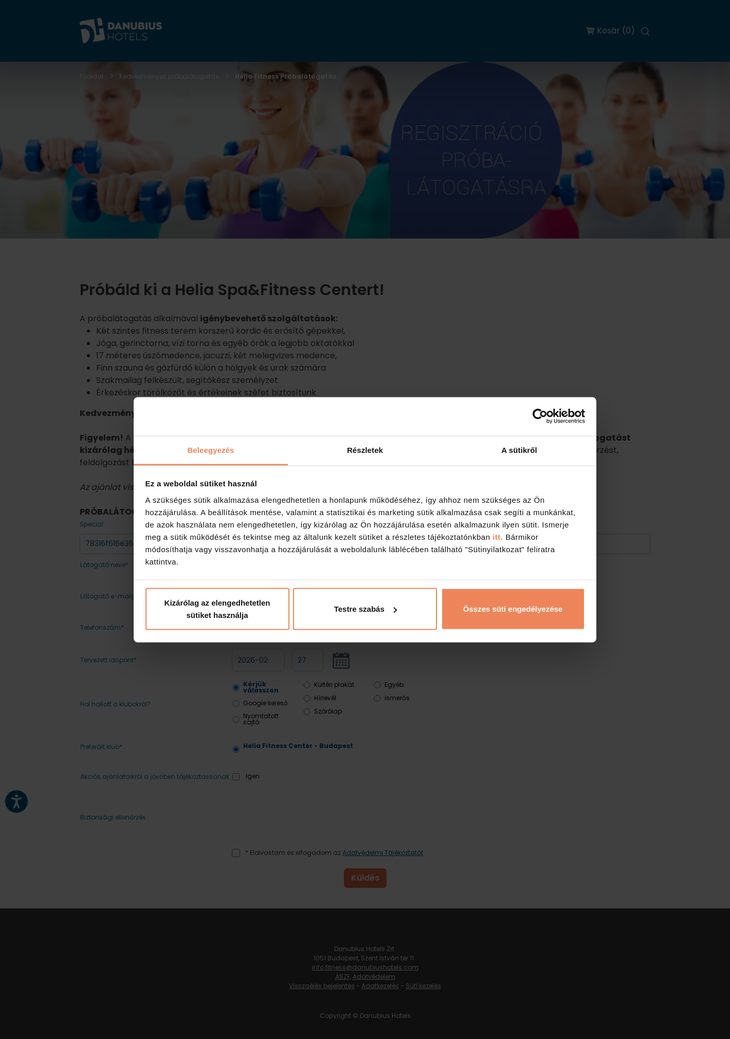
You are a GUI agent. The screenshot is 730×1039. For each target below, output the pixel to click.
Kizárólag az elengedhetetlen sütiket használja (217, 608)
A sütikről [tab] (519, 449)
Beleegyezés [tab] (210, 449)
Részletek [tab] (365, 449)
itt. (496, 536)
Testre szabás (365, 609)
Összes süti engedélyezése (512, 609)
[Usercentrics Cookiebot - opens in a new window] (540, 416)
